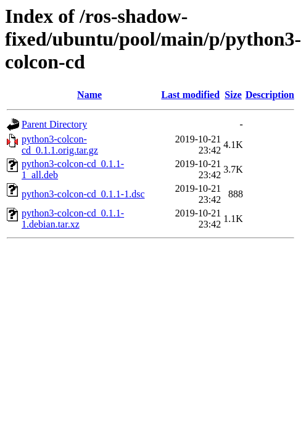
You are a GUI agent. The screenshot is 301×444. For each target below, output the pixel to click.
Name (89, 94)
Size (233, 94)
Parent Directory (54, 124)
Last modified (190, 94)
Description (269, 94)
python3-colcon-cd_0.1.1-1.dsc (83, 194)
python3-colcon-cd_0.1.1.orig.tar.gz (60, 144)
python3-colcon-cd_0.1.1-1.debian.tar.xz (73, 218)
